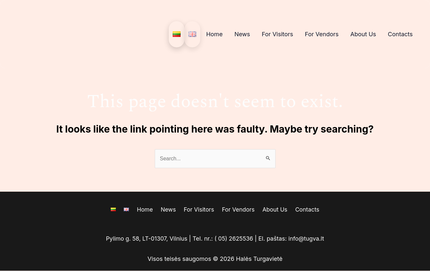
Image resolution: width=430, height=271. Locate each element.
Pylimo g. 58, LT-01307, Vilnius (145, 238)
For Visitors (277, 34)
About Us (363, 34)
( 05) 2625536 (234, 238)
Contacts (400, 34)
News (242, 34)
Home (214, 34)
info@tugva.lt (308, 238)
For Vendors (322, 34)
